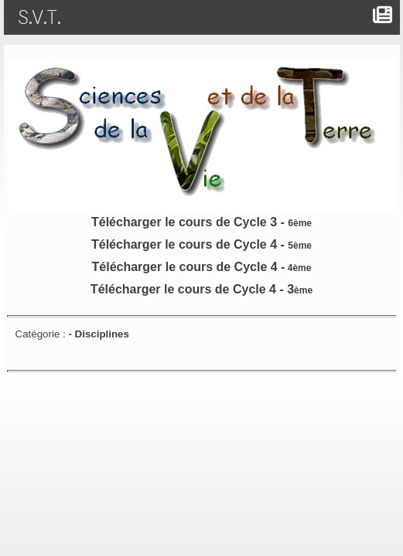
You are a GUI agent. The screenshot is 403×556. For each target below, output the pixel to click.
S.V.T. (42, 17)
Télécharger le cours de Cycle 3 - (201, 222)
